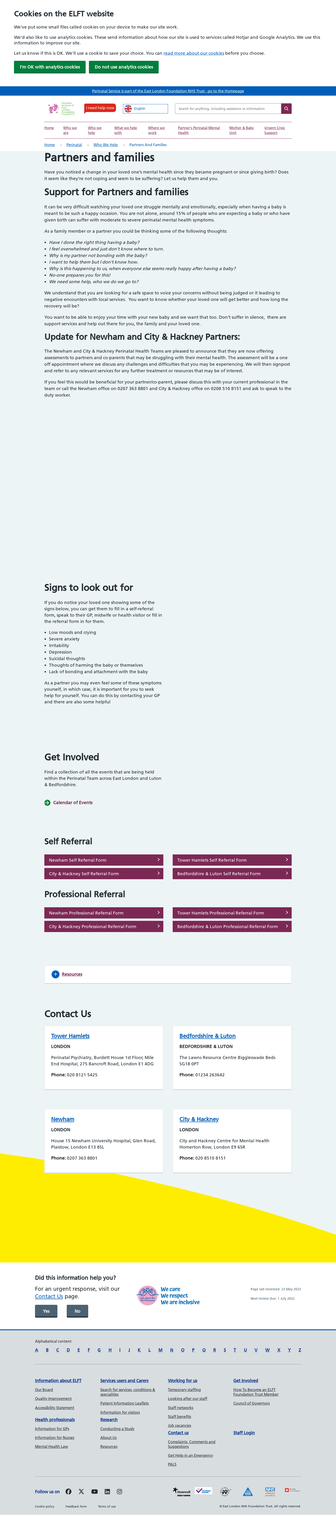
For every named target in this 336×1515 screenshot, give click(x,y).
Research (109, 1419)
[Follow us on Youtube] (94, 1492)
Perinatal (74, 144)
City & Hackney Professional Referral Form (92, 926)
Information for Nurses (54, 1437)
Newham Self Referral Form (77, 860)
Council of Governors (251, 1403)
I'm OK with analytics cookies (50, 67)
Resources (108, 1446)
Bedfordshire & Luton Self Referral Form (219, 873)
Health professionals (55, 1419)
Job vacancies (179, 1425)
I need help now (100, 107)
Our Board (44, 1389)
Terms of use (107, 1506)
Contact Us (49, 1296)
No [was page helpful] (77, 1311)
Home (49, 128)
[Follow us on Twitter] (81, 1492)
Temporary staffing (184, 1389)
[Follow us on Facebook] (68, 1492)
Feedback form (76, 1506)
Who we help (106, 144)
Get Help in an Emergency (190, 1455)
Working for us (182, 1380)
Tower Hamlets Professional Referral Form (220, 913)
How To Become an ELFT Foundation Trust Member (256, 1392)
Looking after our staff (187, 1398)
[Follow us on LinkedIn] (107, 1492)
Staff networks (180, 1407)
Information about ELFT (58, 1380)
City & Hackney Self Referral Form (84, 873)
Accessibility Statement (54, 1407)
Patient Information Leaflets (124, 1403)
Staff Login (244, 1432)
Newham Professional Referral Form (86, 913)
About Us (108, 1437)
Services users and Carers (124, 1380)
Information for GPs (52, 1428)
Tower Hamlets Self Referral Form (212, 860)
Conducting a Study (117, 1428)
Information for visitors (120, 1412)
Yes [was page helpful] (46, 1311)
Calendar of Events (72, 802)
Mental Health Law (51, 1446)
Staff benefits (179, 1416)
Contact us (178, 1432)
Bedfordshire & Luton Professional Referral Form (227, 926)
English (134, 108)
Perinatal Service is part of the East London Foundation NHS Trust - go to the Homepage (168, 91)
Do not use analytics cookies (124, 67)
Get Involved (245, 1380)
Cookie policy (44, 1506)
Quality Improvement (53, 1398)
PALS (172, 1464)
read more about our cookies (194, 53)
